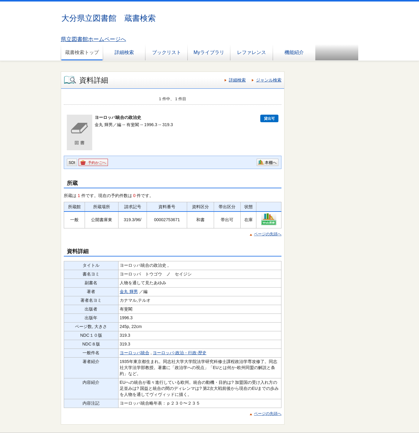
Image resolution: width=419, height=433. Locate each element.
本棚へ (271, 162)
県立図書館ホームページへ (93, 39)
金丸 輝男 (129, 291)
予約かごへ (97, 163)
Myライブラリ (208, 52)
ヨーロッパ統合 (134, 352)
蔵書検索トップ (82, 52)
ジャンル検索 (268, 80)
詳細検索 (124, 52)
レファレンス (251, 52)
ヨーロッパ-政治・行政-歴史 (179, 352)
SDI (72, 162)
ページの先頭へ (267, 234)
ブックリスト (166, 52)
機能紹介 (294, 52)
